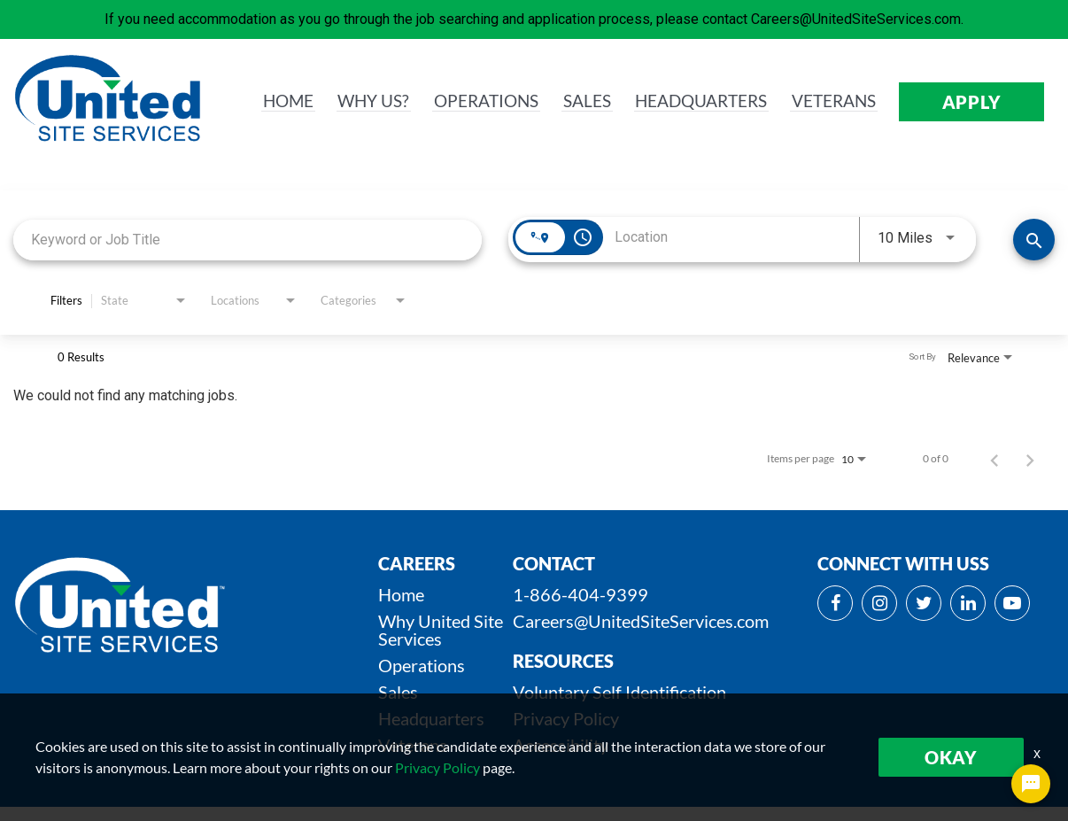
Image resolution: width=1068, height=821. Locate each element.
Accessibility (560, 744)
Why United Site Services (440, 629)
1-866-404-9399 (580, 594)
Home (401, 594)
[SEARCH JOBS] (1034, 239)
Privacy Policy (566, 718)
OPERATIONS (474, 102)
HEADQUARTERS (694, 102)
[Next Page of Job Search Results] (1030, 458)
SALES (576, 102)
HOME (272, 102)
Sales (398, 691)
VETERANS (832, 102)
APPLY (972, 101)
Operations (421, 665)
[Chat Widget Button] (1030, 783)
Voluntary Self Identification (619, 691)
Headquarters (431, 718)
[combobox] (247, 239)
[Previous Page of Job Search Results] (994, 458)
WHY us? (359, 102)
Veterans (412, 744)
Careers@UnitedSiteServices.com (641, 620)
